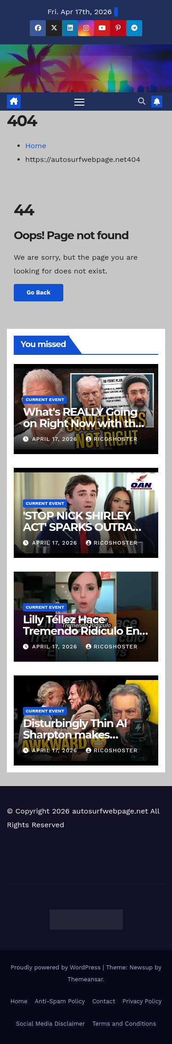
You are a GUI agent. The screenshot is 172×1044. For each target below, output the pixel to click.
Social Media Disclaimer (50, 1023)
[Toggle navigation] (79, 101)
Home (35, 145)
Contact (103, 1001)
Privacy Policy (141, 1001)
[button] (141, 101)
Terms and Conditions (124, 1023)
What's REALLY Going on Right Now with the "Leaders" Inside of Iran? (85, 423)
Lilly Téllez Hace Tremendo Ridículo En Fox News (81, 631)
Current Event (45, 399)
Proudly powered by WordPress (57, 967)
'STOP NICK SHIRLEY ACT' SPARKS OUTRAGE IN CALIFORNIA (85, 527)
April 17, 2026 (55, 439)
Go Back (38, 292)
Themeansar (85, 979)
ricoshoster (112, 439)
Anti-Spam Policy (60, 1001)
